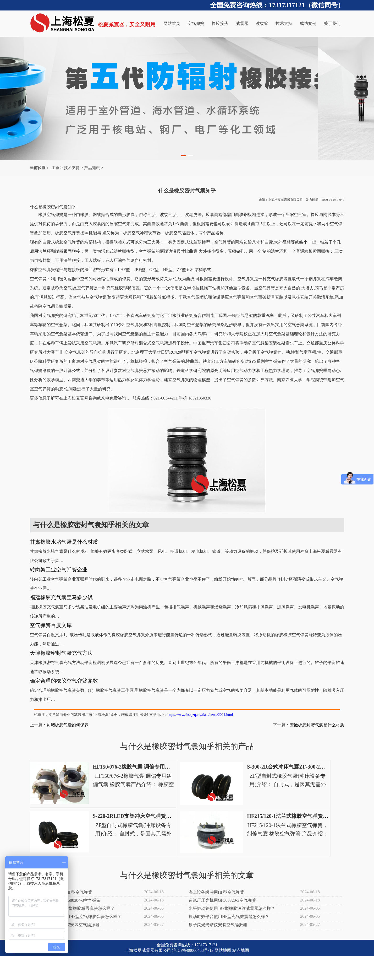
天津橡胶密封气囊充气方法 (61, 653)
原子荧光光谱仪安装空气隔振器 (218, 924)
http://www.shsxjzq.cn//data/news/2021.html (200, 715)
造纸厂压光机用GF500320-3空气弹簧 (222, 900)
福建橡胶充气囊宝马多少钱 (61, 597)
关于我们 (332, 23)
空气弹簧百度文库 (51, 625)
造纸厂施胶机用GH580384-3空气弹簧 (66, 900)
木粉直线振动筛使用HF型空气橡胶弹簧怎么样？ (77, 916)
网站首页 (171, 23)
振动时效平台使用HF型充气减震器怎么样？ (229, 916)
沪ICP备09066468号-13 (192, 950)
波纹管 (262, 23)
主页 (55, 168)
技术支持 (284, 23)
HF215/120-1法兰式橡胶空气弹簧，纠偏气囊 (298, 816)
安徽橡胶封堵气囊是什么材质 (317, 725)
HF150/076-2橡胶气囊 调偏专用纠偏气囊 (139, 767)
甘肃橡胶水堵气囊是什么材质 (64, 542)
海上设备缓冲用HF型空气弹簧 (216, 892)
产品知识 (92, 168)
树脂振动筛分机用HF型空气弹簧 (62, 892)
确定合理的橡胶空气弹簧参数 (64, 681)
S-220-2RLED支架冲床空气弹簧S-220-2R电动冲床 (150, 816)
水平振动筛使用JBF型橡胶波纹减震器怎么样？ (232, 908)
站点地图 (240, 950)
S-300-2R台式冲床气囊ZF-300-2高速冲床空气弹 (301, 767)
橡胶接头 (220, 23)
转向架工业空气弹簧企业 (58, 569)
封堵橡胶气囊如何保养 (68, 725)
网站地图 (222, 950)
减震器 (242, 23)
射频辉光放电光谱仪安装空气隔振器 (66, 924)
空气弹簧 (196, 23)
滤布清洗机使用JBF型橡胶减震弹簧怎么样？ (73, 908)
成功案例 (308, 23)
